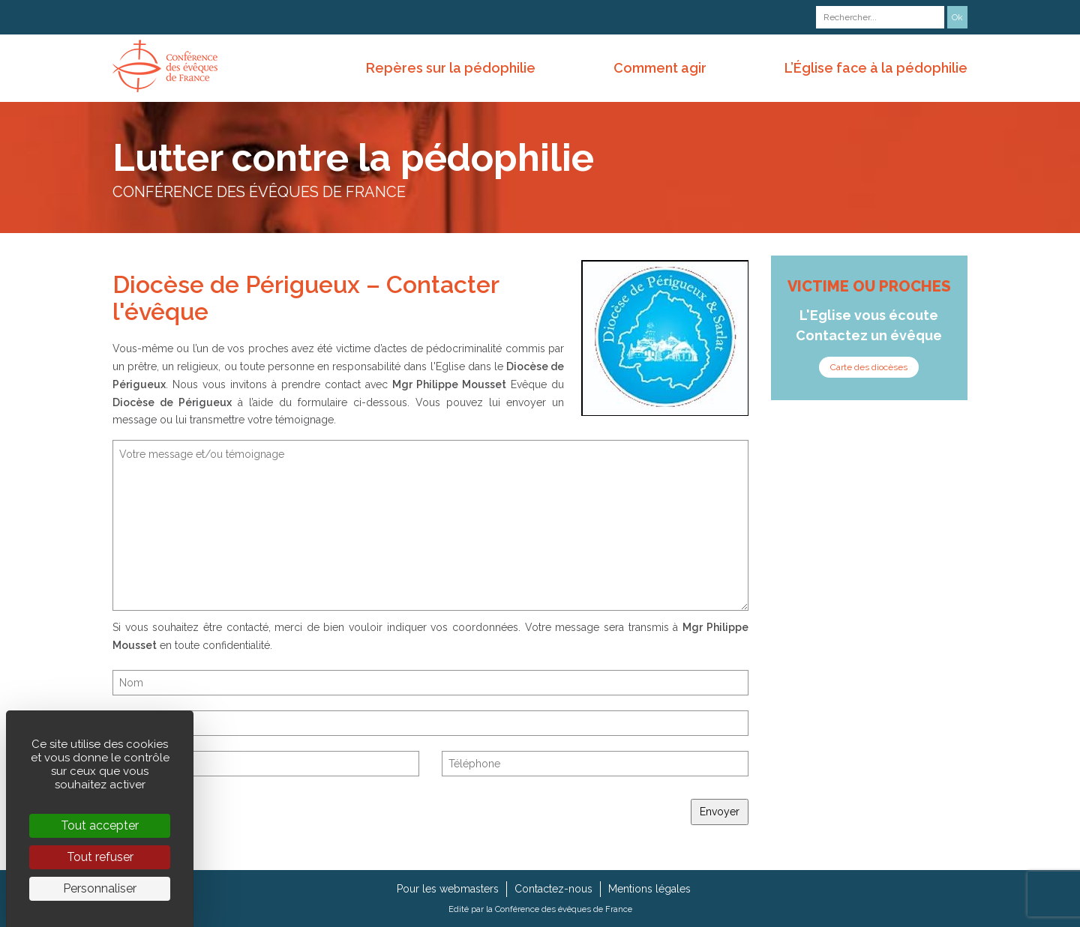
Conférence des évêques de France (563, 909)
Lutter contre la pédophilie (353, 158)
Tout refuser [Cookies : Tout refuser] (100, 857)
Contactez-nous (553, 889)
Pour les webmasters (448, 889)
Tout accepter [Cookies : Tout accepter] (100, 825)
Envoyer (720, 812)
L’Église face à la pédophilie (876, 68)
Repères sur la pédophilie (451, 68)
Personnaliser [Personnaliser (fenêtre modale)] (99, 888)
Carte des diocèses (869, 367)
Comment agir (660, 68)
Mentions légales (649, 889)
